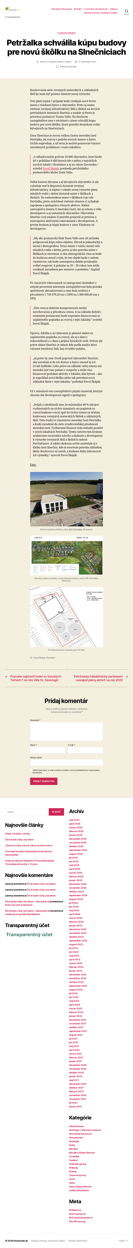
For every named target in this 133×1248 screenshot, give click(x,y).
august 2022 (76, 989)
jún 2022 (73, 997)
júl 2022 (73, 993)
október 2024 (76, 891)
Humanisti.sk (21, 1241)
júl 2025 (73, 857)
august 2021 (76, 1035)
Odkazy (114, 9)
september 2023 (78, 940)
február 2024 (76, 922)
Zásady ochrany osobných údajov (101, 13)
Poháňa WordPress (77, 1241)
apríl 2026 (74, 824)
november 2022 (77, 978)
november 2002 (78, 1095)
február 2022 (76, 1012)
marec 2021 (75, 1054)
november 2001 (77, 1099)
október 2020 (76, 1072)
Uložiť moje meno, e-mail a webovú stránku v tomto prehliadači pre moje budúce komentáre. (66, 771)
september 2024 (78, 895)
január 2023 (75, 971)
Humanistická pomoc (80, 1134)
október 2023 (76, 937)
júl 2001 (73, 1103)
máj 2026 (74, 820)
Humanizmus (76, 1137)
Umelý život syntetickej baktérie (22, 914)
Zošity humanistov (79, 1190)
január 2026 (75, 835)
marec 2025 (75, 873)
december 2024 (78, 884)
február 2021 (76, 1057)
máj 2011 (74, 1080)
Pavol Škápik (51, 169)
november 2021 (77, 1023)
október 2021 (76, 1027)
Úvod (72, 1179)
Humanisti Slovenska (61, 9)
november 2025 (78, 842)
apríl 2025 (74, 869)
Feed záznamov (77, 1214)
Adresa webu (36, 757)
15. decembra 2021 (87, 62)
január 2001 (75, 1106)
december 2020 (78, 1065)
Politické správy (78, 1164)
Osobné (73, 1160)
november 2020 (78, 1069)
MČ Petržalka (75, 529)
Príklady (73, 1168)
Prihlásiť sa (75, 1210)
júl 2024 (73, 903)
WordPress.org (77, 1221)
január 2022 (75, 1016)
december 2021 (77, 1020)
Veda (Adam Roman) (80, 1186)
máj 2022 (74, 1001)
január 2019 (75, 1076)
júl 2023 (73, 948)
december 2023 (78, 929)
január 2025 (75, 880)
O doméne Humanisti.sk (96, 9)
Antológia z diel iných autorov (85, 1130)
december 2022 (78, 974)
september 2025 (78, 850)
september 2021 (78, 1031)
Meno (33, 745)
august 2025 (76, 854)
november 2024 (78, 888)
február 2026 (76, 831)
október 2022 (76, 982)
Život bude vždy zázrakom (19, 839)
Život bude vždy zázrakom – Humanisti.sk (27, 901)
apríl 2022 (74, 1005)
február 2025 (76, 876)
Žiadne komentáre (68, 67)
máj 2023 (74, 956)
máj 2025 (74, 865)
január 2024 (75, 925)
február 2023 (76, 967)
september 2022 (78, 986)
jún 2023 (74, 952)
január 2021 (75, 1061)
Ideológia (74, 1141)
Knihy (72, 1145)
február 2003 (76, 1091)
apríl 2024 (74, 914)
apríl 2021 (74, 1050)
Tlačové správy (66, 33)
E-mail (71, 745)
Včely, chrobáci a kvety (17, 833)
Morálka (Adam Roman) (82, 1152)
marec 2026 (75, 827)
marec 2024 (75, 918)
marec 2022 (75, 1008)
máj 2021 (74, 1046)
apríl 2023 (74, 959)
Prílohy (73, 1171)
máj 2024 (74, 910)
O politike (74, 1156)
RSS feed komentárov (81, 1217)
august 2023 (76, 944)
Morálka (73, 1149)
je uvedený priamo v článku (58, 62)
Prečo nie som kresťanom (19, 905)
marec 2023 (75, 963)
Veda (72, 1183)
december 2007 (78, 1084)
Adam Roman (76, 1126)
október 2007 (76, 1087)
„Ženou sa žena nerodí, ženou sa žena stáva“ (29, 845)
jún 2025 (74, 861)
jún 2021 (73, 1042)
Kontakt (78, 9)
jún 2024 (74, 906)
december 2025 (78, 839)
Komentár (35, 720)
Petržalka (50, 658)
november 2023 (78, 933)
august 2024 (76, 899)
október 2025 (76, 846)
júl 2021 (73, 1038)
